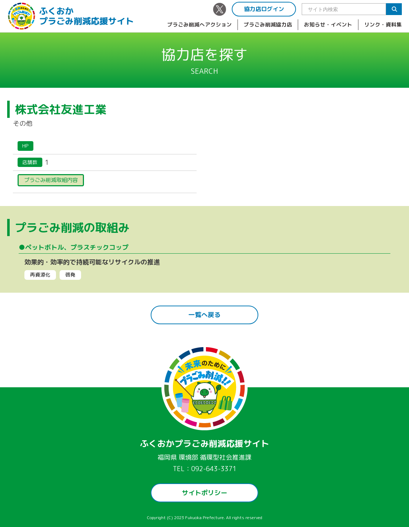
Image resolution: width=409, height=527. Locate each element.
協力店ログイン (264, 9)
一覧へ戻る (204, 314)
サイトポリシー (204, 492)
